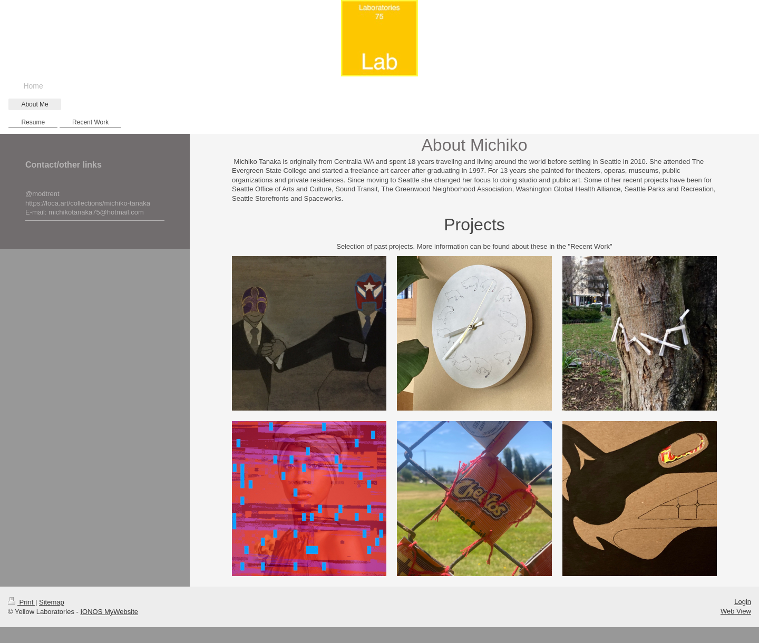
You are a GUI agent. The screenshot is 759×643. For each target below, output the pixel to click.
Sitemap (51, 602)
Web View (736, 611)
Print (21, 602)
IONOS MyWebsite (110, 612)
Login (742, 602)
